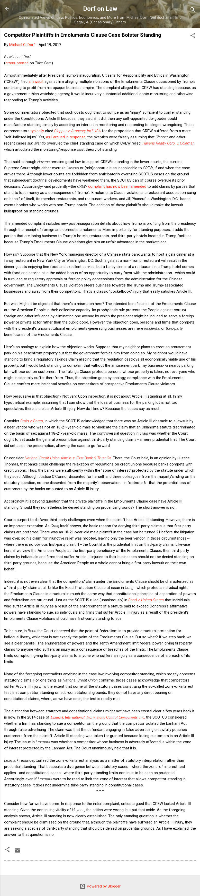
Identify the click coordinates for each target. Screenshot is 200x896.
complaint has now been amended (117, 186)
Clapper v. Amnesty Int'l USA (77, 131)
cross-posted (17, 63)
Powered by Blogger (100, 886)
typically (37, 131)
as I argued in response (66, 137)
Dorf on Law (100, 8)
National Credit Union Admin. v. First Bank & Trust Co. (68, 458)
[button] (193, 36)
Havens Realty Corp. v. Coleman (168, 143)
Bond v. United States (146, 600)
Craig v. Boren (31, 421)
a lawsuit (36, 81)
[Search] (193, 10)
